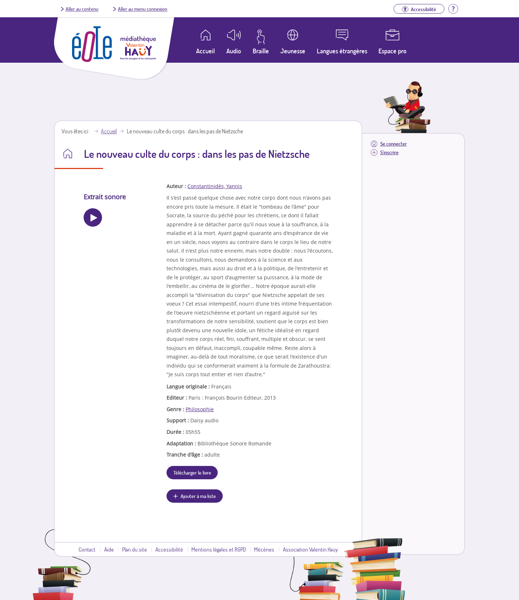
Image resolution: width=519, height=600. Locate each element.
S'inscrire (389, 152)
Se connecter (393, 144)
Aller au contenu (82, 8)
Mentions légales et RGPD (218, 549)
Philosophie (200, 409)
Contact (87, 549)
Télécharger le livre (192, 472)
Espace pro (392, 51)
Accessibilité (169, 549)
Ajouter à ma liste (198, 496)
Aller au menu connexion (142, 8)
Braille (261, 51)
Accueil (109, 131)
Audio (233, 51)
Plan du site (134, 549)
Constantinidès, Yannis (214, 186)
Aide (109, 549)
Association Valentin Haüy (310, 549)
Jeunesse (292, 51)
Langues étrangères (342, 51)
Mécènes (264, 549)
